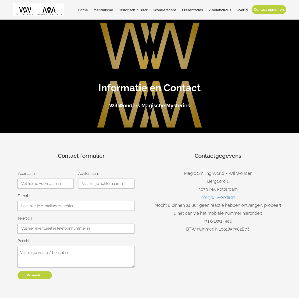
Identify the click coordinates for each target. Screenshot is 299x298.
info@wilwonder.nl (217, 197)
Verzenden (35, 275)
